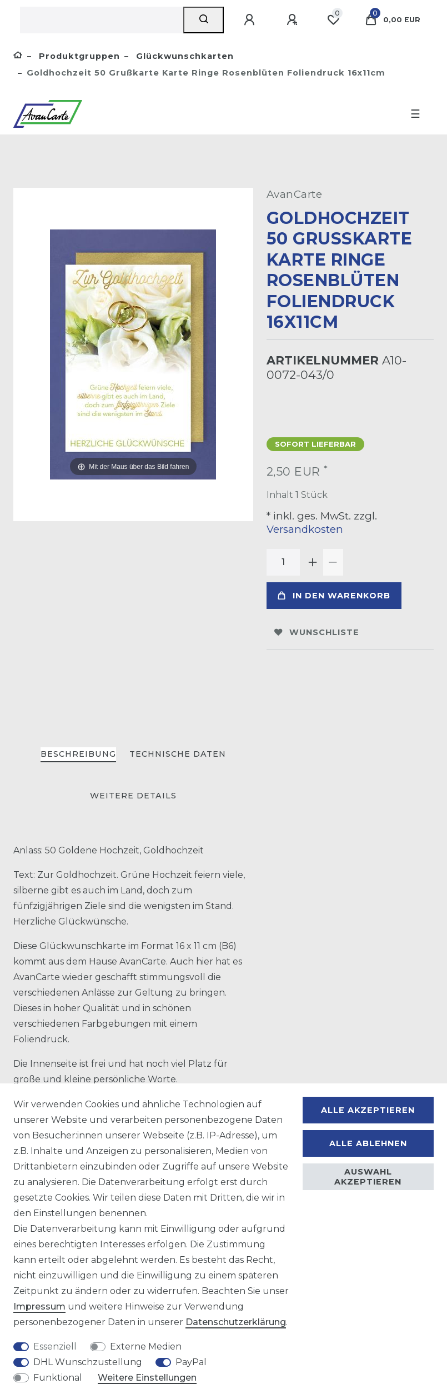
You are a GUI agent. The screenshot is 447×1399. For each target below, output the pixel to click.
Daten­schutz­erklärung (235, 1322)
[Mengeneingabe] (283, 562)
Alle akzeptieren (368, 1110)
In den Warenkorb (334, 596)
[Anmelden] (251, 20)
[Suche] (203, 20)
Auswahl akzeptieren (367, 1177)
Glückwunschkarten (183, 56)
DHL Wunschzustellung (87, 1362)
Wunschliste (316, 632)
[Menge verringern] (333, 562)
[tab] (78, 755)
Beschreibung (78, 754)
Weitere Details (133, 796)
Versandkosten (305, 529)
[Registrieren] (293, 20)
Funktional (57, 1377)
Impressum (39, 1306)
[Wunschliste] (333, 20)
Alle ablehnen (368, 1143)
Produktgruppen (78, 56)
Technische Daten (177, 754)
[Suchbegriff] (101, 20)
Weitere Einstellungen (147, 1377)
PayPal (191, 1362)
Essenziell (55, 1346)
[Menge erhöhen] (313, 562)
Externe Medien (146, 1346)
